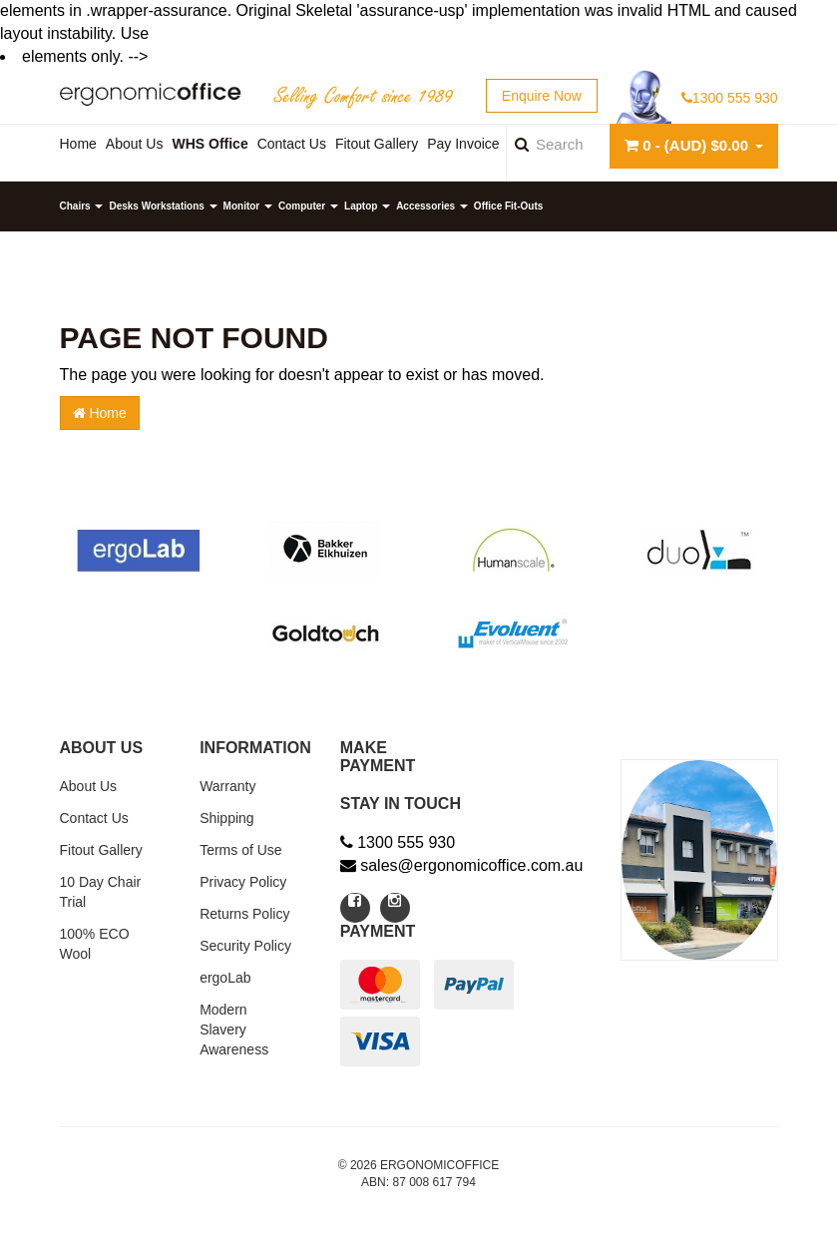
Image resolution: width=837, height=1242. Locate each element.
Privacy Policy (243, 882)
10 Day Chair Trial (101, 892)
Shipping (227, 818)
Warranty (227, 786)
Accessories (432, 206)
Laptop (367, 206)
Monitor (247, 206)
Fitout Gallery (101, 850)
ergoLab (225, 978)
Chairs (82, 206)
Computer (308, 206)
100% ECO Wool (95, 944)
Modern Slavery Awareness (234, 1029)
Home (100, 413)
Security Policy (245, 946)
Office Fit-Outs (508, 206)
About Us (89, 786)
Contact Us (94, 818)
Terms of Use (240, 850)
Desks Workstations (162, 206)
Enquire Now (542, 96)
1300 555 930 (729, 98)
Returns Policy (244, 914)
